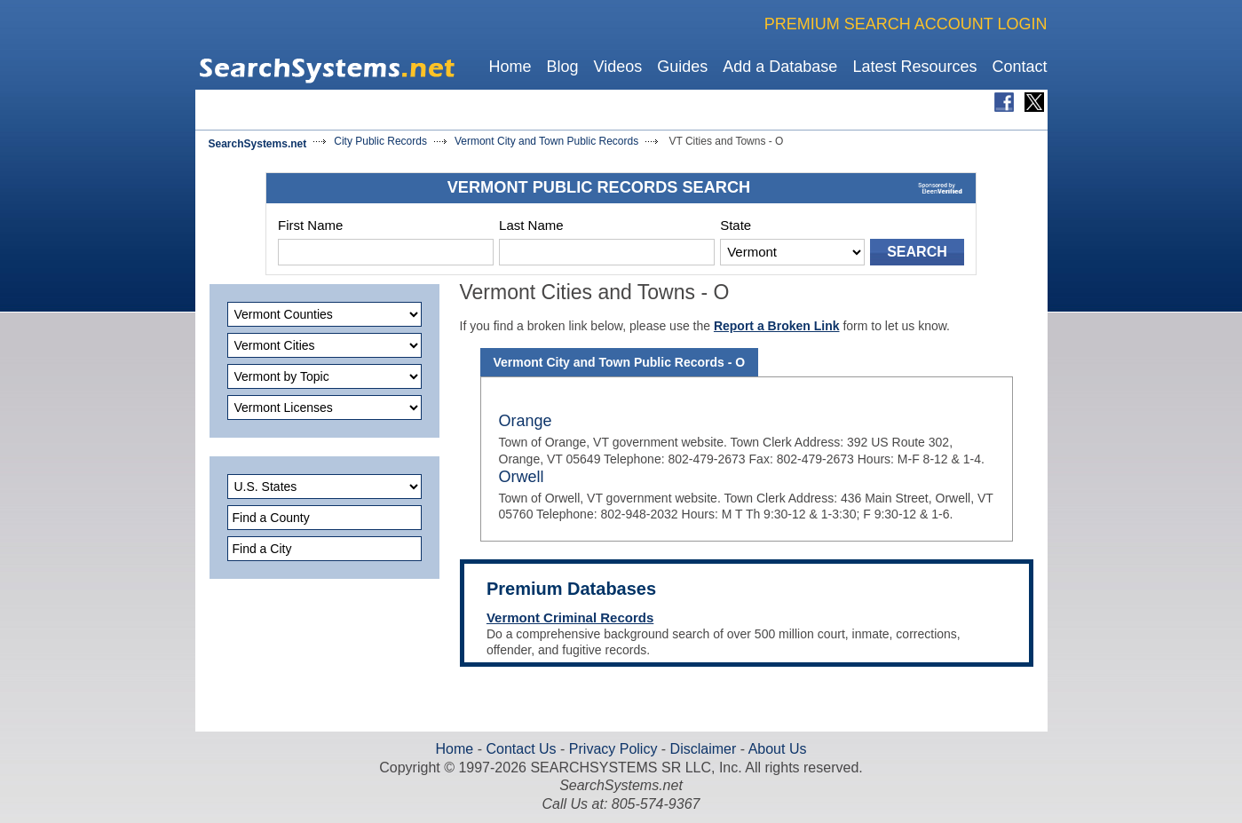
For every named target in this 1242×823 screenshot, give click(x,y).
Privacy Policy (613, 748)
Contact (1019, 66)
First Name (310, 225)
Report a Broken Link (777, 326)
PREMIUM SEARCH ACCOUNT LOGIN (906, 24)
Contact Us (519, 748)
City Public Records (380, 141)
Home (509, 66)
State (735, 225)
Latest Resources (914, 66)
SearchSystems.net (258, 144)
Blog (562, 66)
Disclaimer (701, 748)
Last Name (531, 225)
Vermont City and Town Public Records (546, 141)
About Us (775, 748)
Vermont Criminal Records (570, 617)
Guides (682, 66)
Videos (618, 66)
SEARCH (917, 251)
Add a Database (780, 66)
